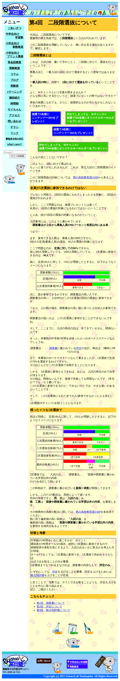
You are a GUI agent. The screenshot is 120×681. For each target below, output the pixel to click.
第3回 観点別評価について (53, 610)
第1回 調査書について (51, 603)
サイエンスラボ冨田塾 (60, 9)
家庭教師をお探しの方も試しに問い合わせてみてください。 (14, 105)
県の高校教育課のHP (85, 177)
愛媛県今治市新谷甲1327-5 (60, 665)
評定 (79, 348)
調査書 (53, 348)
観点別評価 (37, 575)
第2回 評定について (49, 606)
